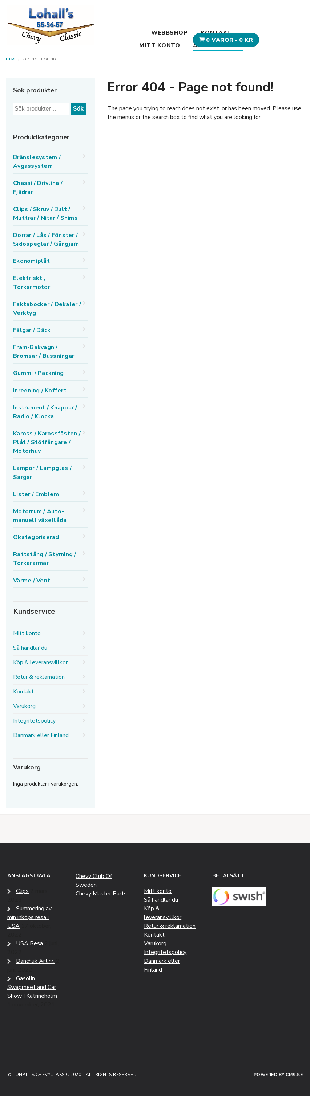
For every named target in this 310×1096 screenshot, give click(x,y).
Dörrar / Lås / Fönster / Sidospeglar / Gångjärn (46, 239)
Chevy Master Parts (101, 894)
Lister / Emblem (36, 494)
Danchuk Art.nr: (35, 961)
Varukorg (24, 706)
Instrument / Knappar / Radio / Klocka (45, 412)
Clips (22, 891)
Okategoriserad (36, 537)
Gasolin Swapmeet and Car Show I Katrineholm (32, 987)
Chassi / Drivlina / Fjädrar (38, 187)
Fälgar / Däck (32, 330)
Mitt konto (159, 45)
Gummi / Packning (38, 373)
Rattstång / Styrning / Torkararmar (44, 558)
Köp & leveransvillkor (40, 662)
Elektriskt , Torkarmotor (31, 282)
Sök (78, 109)
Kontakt (216, 33)
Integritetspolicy (34, 721)
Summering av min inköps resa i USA (29, 917)
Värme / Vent (31, 581)
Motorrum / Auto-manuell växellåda (40, 515)
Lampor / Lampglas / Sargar (42, 472)
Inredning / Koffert (40, 391)
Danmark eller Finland (41, 735)
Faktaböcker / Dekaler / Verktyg (47, 308)
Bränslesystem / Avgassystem (37, 161)
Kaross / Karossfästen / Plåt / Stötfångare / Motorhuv (47, 442)
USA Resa (29, 943)
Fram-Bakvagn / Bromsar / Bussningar (43, 351)
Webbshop (169, 33)
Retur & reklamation (39, 677)
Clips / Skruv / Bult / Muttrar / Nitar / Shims (45, 213)
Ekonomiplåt (31, 261)
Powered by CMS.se (278, 1074)
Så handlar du (30, 648)
